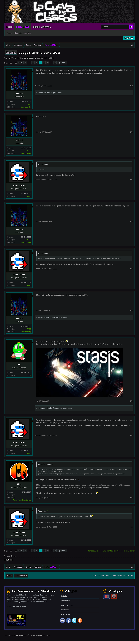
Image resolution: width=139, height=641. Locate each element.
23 (44, 63)
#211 (131, 86)
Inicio (9, 26)
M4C (54, 317)
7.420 (29, 104)
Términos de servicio (120, 575)
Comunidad (23, 26)
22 (40, 63)
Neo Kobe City (26, 107)
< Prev (20, 63)
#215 (131, 269)
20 (33, 63)
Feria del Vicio (17, 58)
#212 (131, 132)
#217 (131, 401)
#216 (131, 310)
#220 (131, 527)
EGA (8, 575)
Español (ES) (21, 575)
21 (36, 63)
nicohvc (40, 58)
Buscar (9, 33)
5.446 (29, 375)
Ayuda (108, 575)
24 (48, 63)
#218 (131, 435)
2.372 (29, 495)
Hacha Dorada (44, 93)
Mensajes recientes (23, 33)
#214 (131, 221)
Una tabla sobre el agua (22, 500)
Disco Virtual (42, 26)
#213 (131, 180)
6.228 (29, 196)
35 (55, 63)
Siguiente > (62, 63)
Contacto (101, 575)
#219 (131, 498)
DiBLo (19, 484)
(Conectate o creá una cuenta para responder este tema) (111, 551)
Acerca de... (67, 615)
